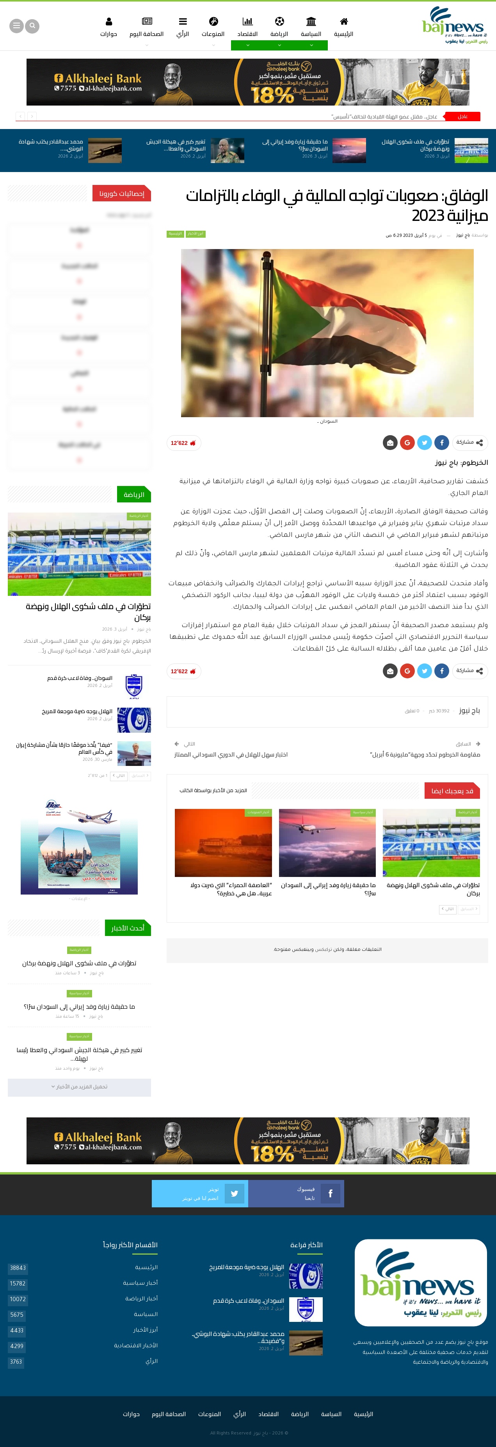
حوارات (104, 26)
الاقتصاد (248, 26)
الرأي (181, 26)
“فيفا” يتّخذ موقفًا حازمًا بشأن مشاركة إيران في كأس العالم (64, 748)
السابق (468, 909)
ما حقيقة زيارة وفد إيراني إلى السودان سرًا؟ (295, 145)
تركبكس (323, 950)
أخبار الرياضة (468, 812)
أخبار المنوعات (258, 812)
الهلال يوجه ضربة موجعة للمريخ (77, 711)
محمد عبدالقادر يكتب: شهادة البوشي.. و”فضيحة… (238, 1337)
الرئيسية (348, 26)
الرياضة (281, 26)
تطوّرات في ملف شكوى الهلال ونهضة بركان (416, 145)
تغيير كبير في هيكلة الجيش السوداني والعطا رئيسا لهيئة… (79, 1054)
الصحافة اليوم (144, 26)
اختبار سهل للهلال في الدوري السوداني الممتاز (231, 754)
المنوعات (212, 26)
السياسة (314, 26)
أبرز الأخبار (195, 234)
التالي (448, 909)
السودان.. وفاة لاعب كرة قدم (79, 678)
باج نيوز (261, 1433)
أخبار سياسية (363, 812)
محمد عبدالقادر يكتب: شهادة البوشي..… (51, 145)
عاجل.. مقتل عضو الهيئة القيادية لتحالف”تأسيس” (384, 116)
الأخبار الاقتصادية (136, 1346)
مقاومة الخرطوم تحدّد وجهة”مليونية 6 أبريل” (425, 754)
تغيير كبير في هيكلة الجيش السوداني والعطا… (175, 145)
